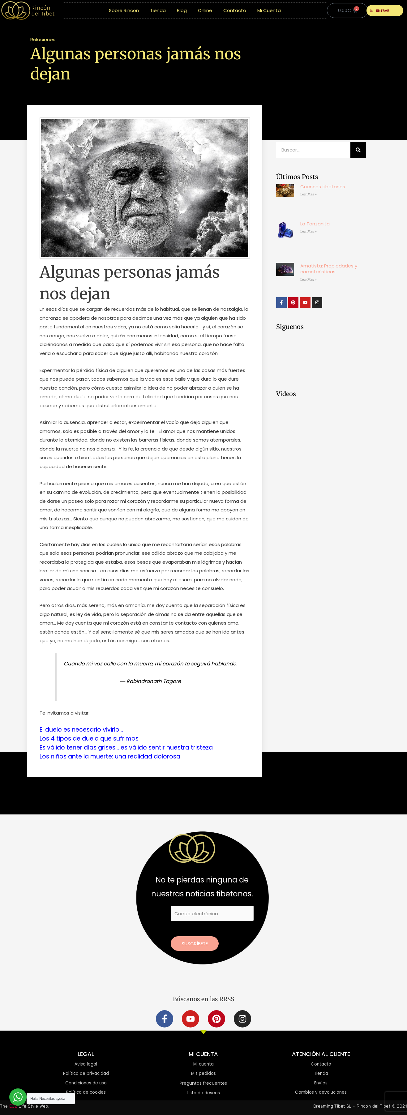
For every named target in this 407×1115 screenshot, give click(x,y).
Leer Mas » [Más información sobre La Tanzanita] (308, 231)
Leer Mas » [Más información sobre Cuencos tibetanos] (308, 194)
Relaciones (42, 39)
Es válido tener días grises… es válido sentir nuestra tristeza (132, 746)
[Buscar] (358, 150)
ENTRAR (379, 10)
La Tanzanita (315, 223)
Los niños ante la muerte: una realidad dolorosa (114, 755)
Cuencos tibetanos (322, 186)
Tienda (158, 10)
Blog (182, 10)
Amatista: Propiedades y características (328, 269)
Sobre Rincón (124, 10)
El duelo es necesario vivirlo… (84, 729)
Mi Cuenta (269, 10)
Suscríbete (195, 942)
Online (205, 10)
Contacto (234, 10)
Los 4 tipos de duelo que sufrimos (92, 738)
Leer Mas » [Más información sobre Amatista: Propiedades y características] (308, 280)
